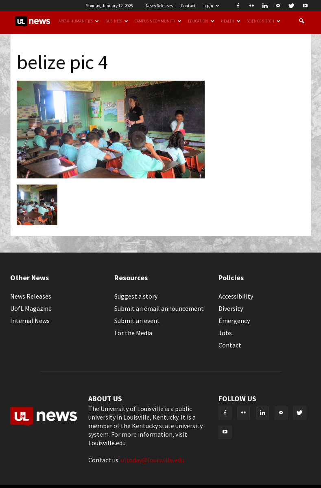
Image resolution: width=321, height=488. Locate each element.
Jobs (225, 333)
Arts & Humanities (79, 21)
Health (231, 21)
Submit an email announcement (159, 308)
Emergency (234, 321)
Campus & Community (158, 21)
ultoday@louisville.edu (152, 460)
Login (211, 6)
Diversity (230, 308)
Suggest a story (135, 296)
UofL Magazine (31, 308)
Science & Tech (263, 21)
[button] (301, 21)
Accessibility (235, 296)
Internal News (30, 321)
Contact (188, 6)
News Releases (159, 6)
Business (116, 21)
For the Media (133, 333)
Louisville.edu (107, 443)
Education (201, 21)
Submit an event (137, 321)
